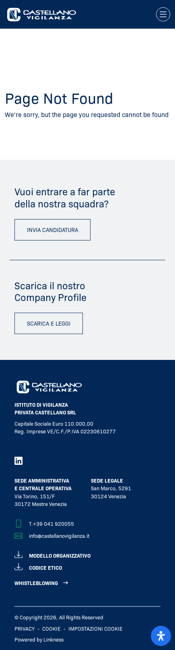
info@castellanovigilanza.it (59, 535)
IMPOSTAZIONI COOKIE (95, 628)
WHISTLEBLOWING (36, 582)
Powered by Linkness (39, 639)
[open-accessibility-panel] (161, 636)
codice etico (38, 566)
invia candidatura (52, 229)
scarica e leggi (48, 323)
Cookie (51, 628)
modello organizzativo (52, 554)
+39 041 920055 (53, 523)
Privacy (24, 628)
